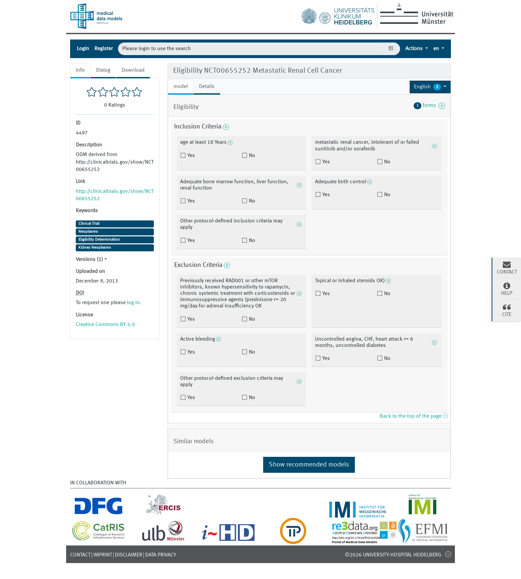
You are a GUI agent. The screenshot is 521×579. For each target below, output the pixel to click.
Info (80, 70)
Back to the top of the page (414, 416)
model (180, 86)
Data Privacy (160, 555)
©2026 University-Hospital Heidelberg (393, 555)
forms (429, 105)
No (251, 155)
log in (133, 302)
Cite (506, 310)
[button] (430, 87)
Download (133, 70)
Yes (190, 155)
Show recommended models (309, 464)
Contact (80, 555)
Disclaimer (128, 555)
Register (103, 48)
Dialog (103, 70)
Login (83, 48)
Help (506, 289)
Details (207, 86)
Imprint (102, 555)
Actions (414, 48)
